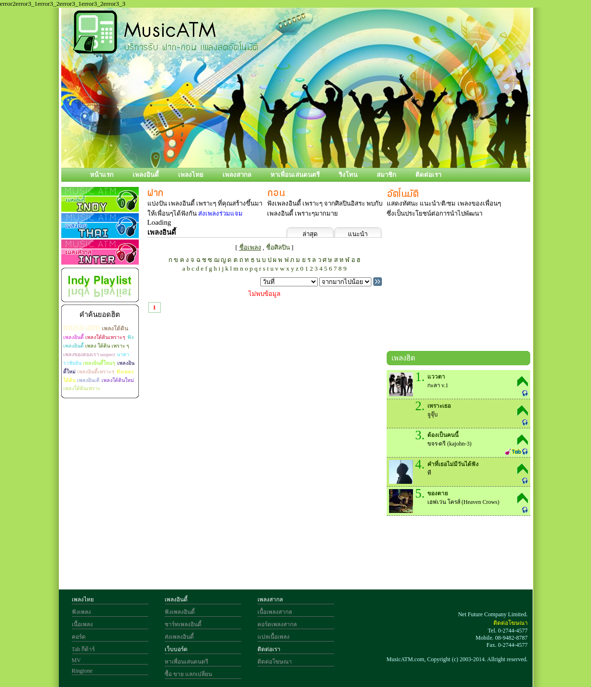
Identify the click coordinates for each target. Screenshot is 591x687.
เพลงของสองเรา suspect (89, 354)
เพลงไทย (190, 174)
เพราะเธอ (439, 406)
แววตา (436, 376)
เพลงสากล (237, 174)
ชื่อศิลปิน (278, 247)
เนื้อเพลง (82, 624)
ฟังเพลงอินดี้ (180, 612)
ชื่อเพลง (250, 247)
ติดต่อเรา (428, 174)
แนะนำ (358, 234)
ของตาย (437, 493)
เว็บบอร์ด (176, 649)
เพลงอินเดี (88, 380)
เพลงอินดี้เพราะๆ (95, 371)
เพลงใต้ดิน (115, 328)
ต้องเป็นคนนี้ (442, 435)
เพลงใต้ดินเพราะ (81, 388)
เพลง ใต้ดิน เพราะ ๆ (107, 346)
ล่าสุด (310, 234)
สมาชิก (386, 174)
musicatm (81, 327)
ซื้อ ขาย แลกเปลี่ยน (188, 674)
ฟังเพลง (81, 612)
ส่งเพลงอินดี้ (179, 636)
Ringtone (82, 670)
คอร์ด (79, 636)
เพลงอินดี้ (146, 174)
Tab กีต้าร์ (83, 649)
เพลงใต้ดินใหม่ (117, 380)
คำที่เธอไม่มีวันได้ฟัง (453, 464)
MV (76, 660)
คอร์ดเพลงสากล (277, 624)
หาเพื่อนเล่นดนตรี (295, 174)
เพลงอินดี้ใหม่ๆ (99, 363)
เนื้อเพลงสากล (274, 612)
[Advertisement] (458, 286)
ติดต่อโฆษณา (274, 661)
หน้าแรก (101, 174)
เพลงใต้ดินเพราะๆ (105, 337)
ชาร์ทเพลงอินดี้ (183, 624)
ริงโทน (348, 174)
